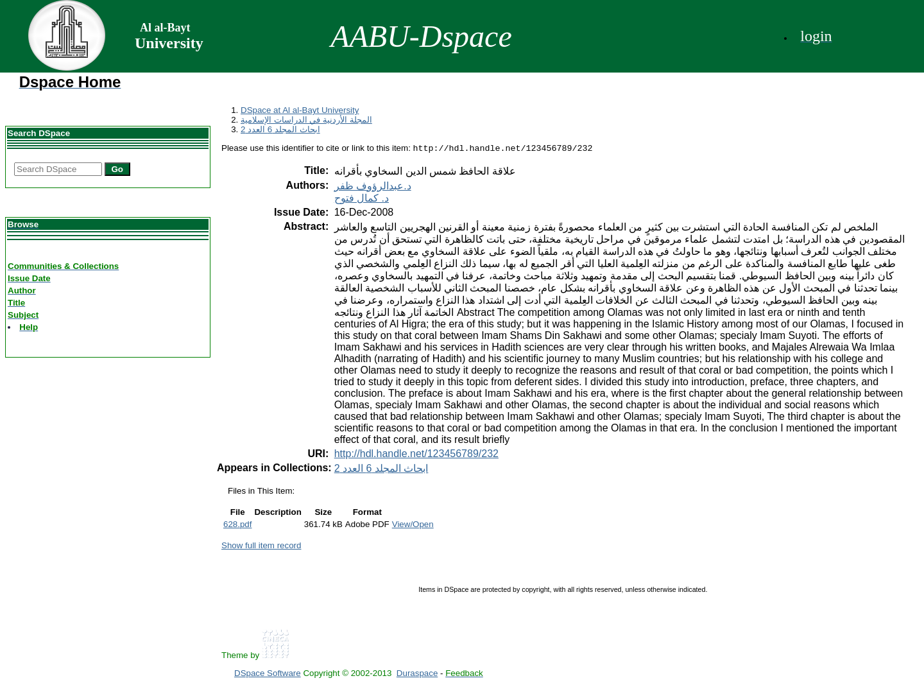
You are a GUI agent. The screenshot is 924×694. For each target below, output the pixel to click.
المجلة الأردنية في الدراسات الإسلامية (306, 120)
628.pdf (237, 525)
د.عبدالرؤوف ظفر (372, 187)
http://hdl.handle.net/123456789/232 (416, 454)
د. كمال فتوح (361, 199)
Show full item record (261, 546)
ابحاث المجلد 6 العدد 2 (280, 129)
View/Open (413, 525)
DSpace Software (267, 674)
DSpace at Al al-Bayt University (300, 110)
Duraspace (417, 674)
